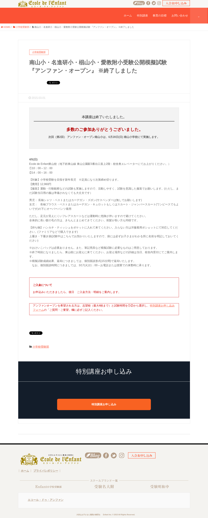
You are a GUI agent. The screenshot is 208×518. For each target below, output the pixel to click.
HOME (5, 27)
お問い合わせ (180, 15)
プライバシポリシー (45, 470)
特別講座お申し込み (104, 404)
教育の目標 (160, 15)
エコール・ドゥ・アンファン (45, 499)
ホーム (128, 15)
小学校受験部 (21, 27)
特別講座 (142, 15)
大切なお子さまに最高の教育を (88, 515)
